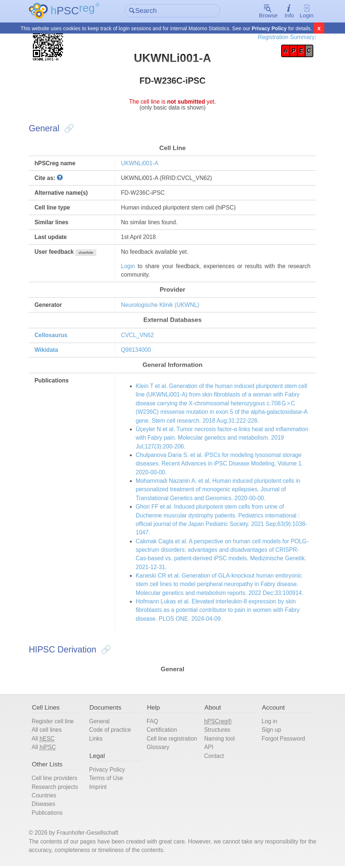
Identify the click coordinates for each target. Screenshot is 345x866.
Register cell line (53, 721)
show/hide (86, 252)
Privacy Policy (269, 29)
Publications (47, 813)
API (208, 747)
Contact (214, 756)
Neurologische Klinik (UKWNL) (160, 305)
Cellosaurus (50, 335)
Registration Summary (286, 37)
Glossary (157, 747)
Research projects (55, 787)
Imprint (98, 787)
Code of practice (110, 730)
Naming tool (219, 738)
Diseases (43, 804)
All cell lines (47, 730)
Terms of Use (106, 778)
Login (306, 11)
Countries (44, 795)
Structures (217, 730)
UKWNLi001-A (139, 163)
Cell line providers (54, 778)
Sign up (271, 730)
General (99, 721)
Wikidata (46, 350)
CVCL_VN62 (137, 335)
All (43, 738)
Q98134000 (136, 350)
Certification (161, 730)
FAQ (152, 721)
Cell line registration (171, 738)
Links (96, 738)
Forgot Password (283, 738)
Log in (269, 721)
